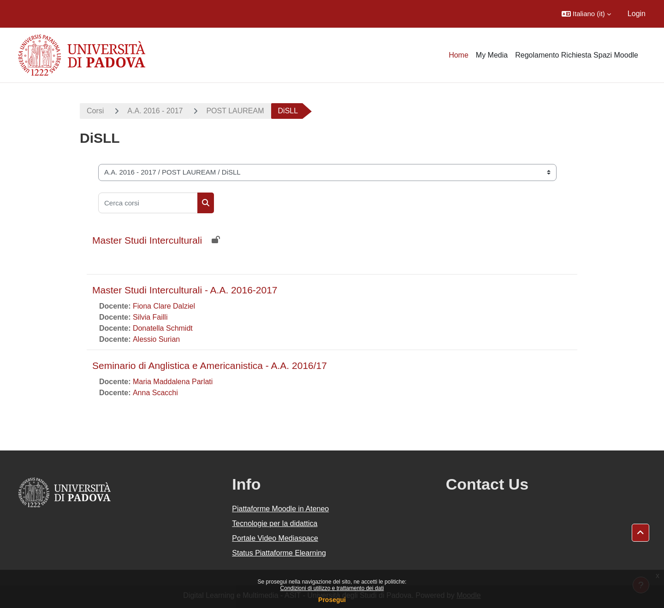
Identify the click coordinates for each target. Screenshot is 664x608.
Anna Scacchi (155, 393)
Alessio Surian (156, 339)
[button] (586, 14)
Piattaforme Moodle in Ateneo (280, 509)
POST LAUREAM (235, 111)
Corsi (95, 111)
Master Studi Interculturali (147, 240)
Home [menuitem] (458, 55)
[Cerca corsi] (148, 203)
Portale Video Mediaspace (275, 538)
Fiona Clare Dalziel (164, 306)
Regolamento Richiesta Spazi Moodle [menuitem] (576, 55)
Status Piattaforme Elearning (279, 553)
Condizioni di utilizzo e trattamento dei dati (332, 588)
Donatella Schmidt (163, 328)
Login (637, 14)
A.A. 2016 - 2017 (155, 111)
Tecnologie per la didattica (274, 523)
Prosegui (332, 599)
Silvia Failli (150, 317)
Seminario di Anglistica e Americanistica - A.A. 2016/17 (209, 365)
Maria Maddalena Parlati (173, 382)
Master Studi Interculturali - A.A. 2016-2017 (185, 290)
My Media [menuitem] (492, 55)
